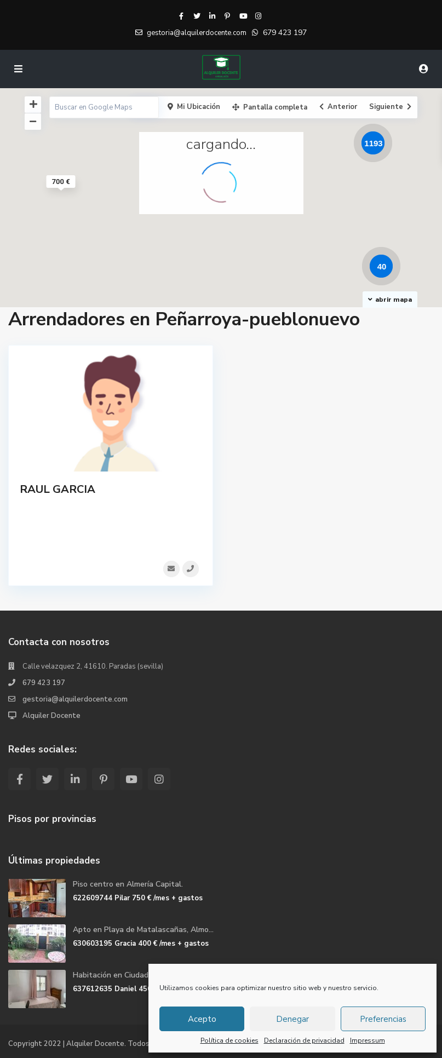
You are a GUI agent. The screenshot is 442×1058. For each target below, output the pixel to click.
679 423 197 (285, 32)
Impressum (367, 1040)
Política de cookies (229, 1040)
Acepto (202, 1019)
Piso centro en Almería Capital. (128, 884)
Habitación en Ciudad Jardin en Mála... (139, 975)
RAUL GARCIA (57, 489)
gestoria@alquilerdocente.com (75, 699)
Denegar (292, 1019)
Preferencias (383, 1019)
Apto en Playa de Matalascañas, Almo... (143, 929)
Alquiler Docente (51, 716)
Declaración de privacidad (304, 1040)
